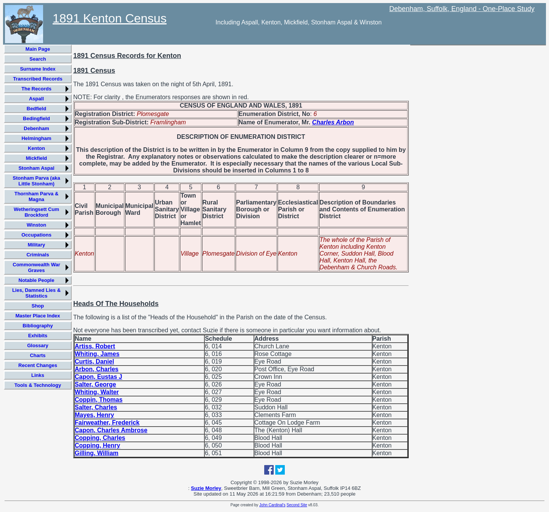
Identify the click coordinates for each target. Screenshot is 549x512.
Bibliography (37, 325)
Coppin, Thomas (98, 399)
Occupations (36, 235)
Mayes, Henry (94, 415)
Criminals (37, 255)
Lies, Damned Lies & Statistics (36, 293)
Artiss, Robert (95, 346)
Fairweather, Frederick (107, 422)
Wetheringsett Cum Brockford (36, 212)
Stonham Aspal (36, 168)
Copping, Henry (97, 445)
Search (37, 59)
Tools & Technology (37, 385)
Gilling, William (97, 453)
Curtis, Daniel (94, 361)
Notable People (37, 280)
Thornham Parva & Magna (36, 196)
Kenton (36, 148)
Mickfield (36, 158)
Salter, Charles (96, 407)
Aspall (36, 98)
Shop (38, 306)
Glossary (37, 345)
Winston (36, 225)
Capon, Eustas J (98, 377)
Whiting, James (97, 354)
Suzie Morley (206, 488)
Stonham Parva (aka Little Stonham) (36, 181)
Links (37, 375)
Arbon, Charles (97, 369)
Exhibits (38, 335)
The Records (36, 89)
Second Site (297, 505)
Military (36, 245)
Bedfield (36, 108)
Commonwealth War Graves (36, 267)
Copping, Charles (100, 438)
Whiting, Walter (97, 392)
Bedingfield (36, 118)
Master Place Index (37, 316)
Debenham (36, 128)
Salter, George (95, 384)
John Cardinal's (272, 505)
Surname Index (37, 69)
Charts (37, 355)
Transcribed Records (37, 79)
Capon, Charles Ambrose (111, 430)
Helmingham (36, 138)
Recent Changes (37, 365)
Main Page (38, 49)
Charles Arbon (333, 122)
